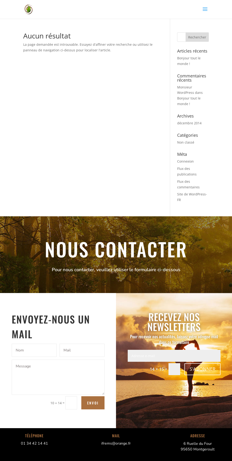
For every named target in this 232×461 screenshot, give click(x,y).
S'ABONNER (202, 369)
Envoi (93, 402)
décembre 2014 (189, 123)
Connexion (185, 161)
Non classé (185, 142)
